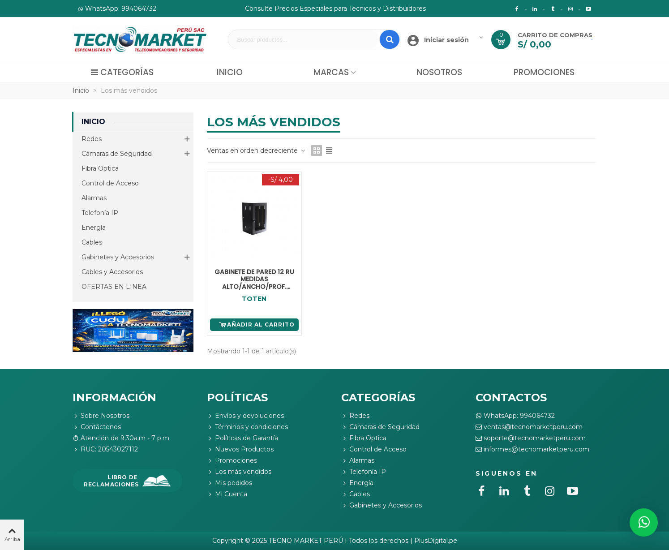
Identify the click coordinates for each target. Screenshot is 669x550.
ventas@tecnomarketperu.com (529, 427)
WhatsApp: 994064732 (515, 416)
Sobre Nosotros (101, 416)
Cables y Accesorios (112, 272)
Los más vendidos (239, 472)
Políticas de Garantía (242, 438)
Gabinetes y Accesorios (117, 257)
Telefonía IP (99, 213)
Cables (91, 242)
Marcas (331, 72)
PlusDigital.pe (435, 541)
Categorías (122, 72)
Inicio (230, 72)
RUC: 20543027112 (105, 449)
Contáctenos (97, 427)
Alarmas (94, 198)
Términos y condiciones (247, 427)
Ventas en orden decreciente (256, 150)
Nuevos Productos (240, 449)
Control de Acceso (110, 183)
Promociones (544, 72)
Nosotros (439, 72)
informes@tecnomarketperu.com (532, 449)
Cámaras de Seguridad (116, 154)
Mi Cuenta (227, 494)
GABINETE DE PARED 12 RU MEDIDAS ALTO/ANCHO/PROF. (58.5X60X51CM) (254, 279)
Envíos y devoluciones (245, 416)
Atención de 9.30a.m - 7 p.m (121, 438)
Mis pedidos (229, 483)
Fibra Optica (100, 168)
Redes (91, 139)
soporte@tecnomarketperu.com (531, 438)
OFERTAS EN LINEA (113, 287)
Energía (93, 227)
